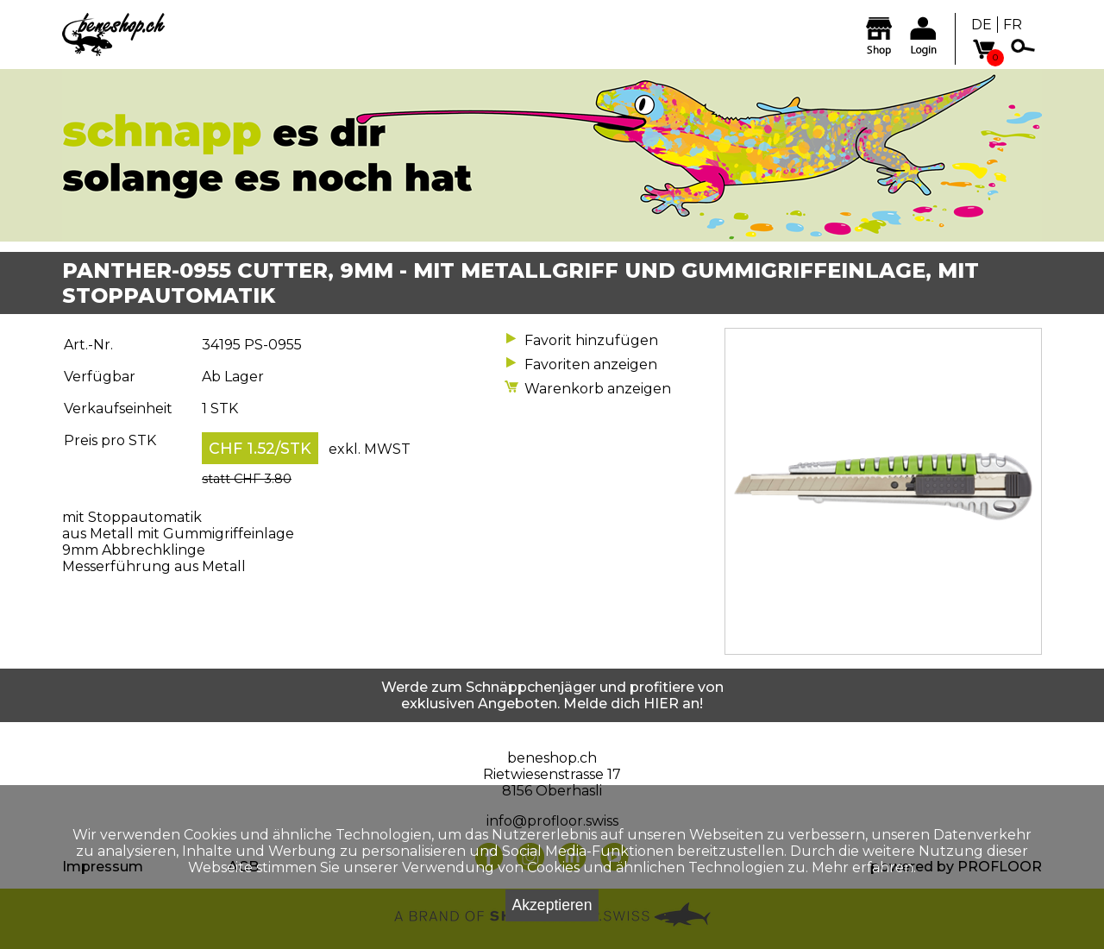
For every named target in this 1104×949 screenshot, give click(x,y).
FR (1012, 24)
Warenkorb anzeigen (597, 388)
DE (981, 24)
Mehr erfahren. (864, 867)
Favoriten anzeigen (590, 364)
